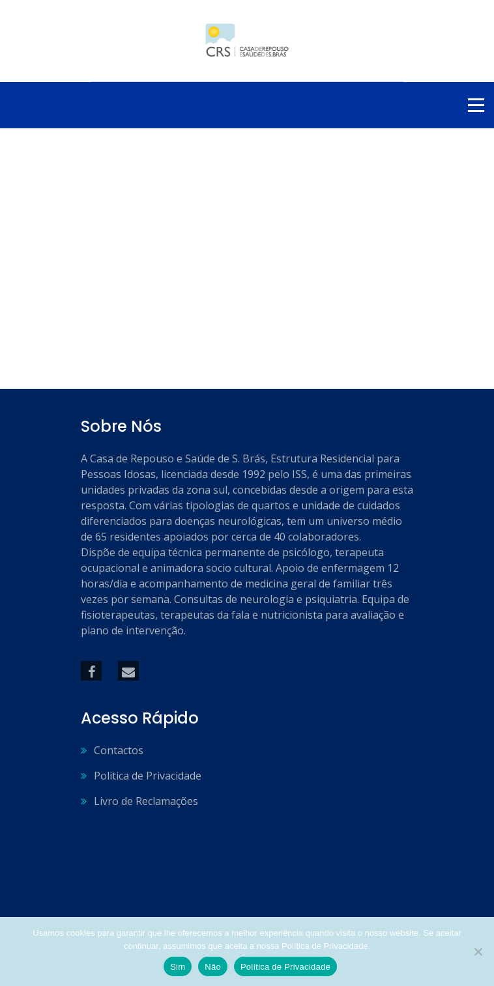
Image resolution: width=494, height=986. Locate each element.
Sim (177, 967)
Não (213, 967)
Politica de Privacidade (147, 775)
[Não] (477, 951)
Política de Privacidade (285, 967)
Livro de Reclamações (146, 801)
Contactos (118, 750)
